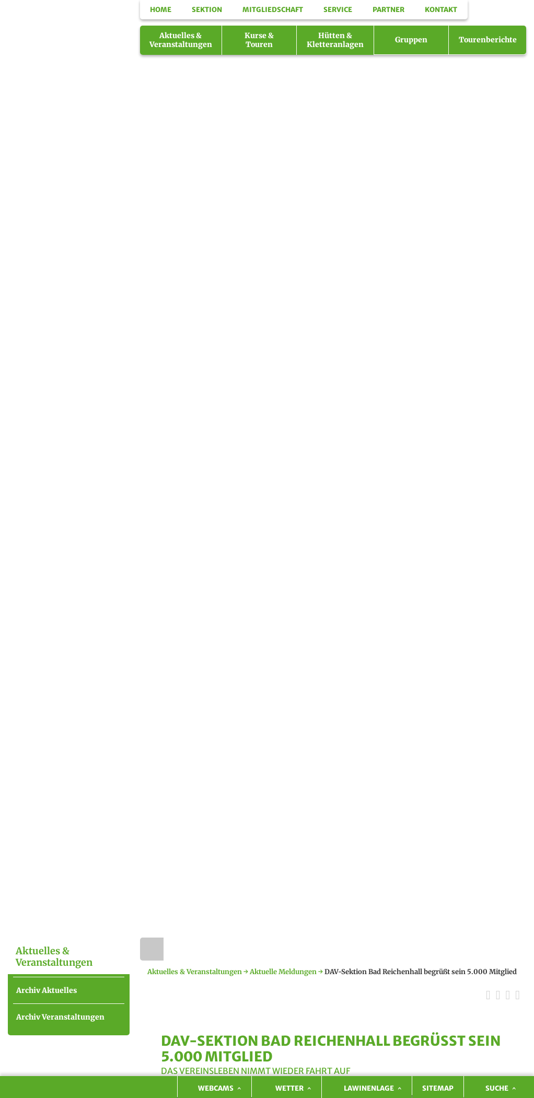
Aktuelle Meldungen (283, 971)
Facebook (515, 24)
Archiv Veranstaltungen (60, 1017)
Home (152, 949)
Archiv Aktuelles (46, 990)
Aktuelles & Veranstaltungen (194, 971)
